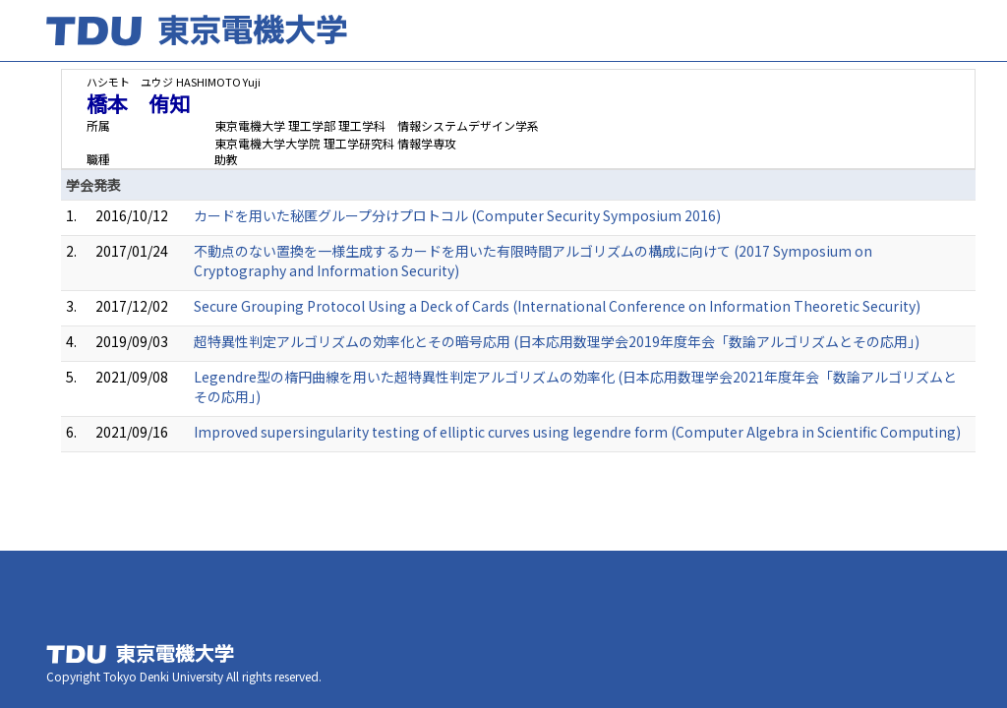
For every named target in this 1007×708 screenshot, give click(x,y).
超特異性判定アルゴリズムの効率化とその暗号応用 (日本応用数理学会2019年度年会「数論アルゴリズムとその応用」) (556, 341)
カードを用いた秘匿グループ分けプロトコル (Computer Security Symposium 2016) (457, 215)
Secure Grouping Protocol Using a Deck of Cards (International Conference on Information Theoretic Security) (557, 306)
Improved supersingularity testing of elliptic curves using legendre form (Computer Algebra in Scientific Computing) (577, 432)
